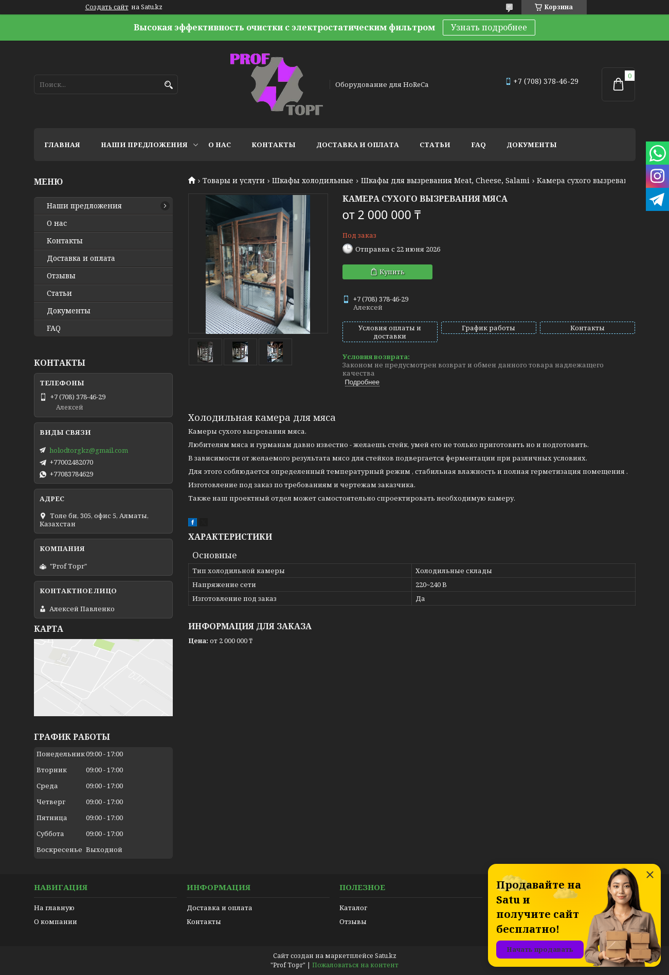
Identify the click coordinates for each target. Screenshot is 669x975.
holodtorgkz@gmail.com (88, 450)
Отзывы (61, 275)
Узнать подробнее (489, 27)
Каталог (353, 907)
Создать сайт (107, 7)
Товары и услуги (234, 180)
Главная (62, 144)
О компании (55, 921)
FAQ (478, 144)
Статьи (435, 144)
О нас (219, 144)
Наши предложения (144, 144)
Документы (532, 144)
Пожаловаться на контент (355, 965)
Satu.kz (385, 955)
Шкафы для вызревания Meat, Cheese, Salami (445, 180)
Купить (392, 271)
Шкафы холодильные (312, 180)
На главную (54, 907)
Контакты (273, 144)
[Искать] (169, 85)
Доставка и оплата (357, 144)
